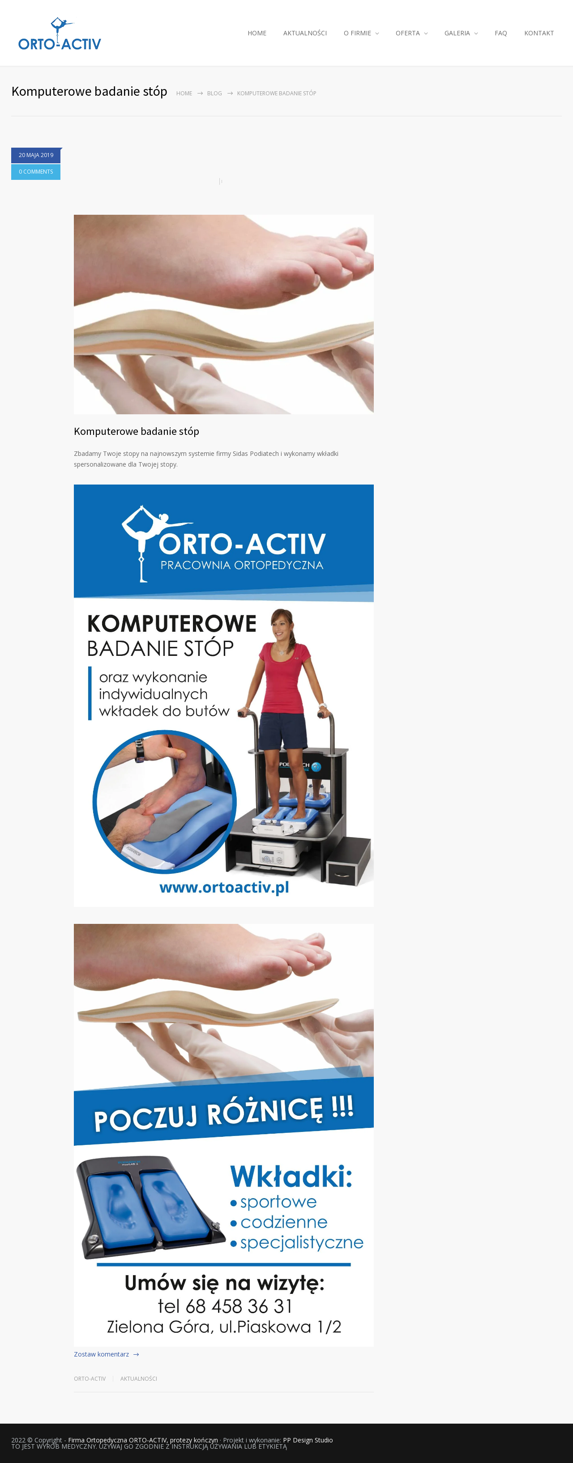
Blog (214, 93)
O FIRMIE (357, 33)
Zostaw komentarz (101, 1354)
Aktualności (138, 1378)
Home (184, 93)
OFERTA (408, 33)
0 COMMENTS (36, 171)
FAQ (501, 33)
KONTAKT (539, 33)
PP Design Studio (308, 1440)
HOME (257, 33)
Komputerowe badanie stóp (136, 431)
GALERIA (457, 33)
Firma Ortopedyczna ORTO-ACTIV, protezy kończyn (143, 1440)
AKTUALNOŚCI (305, 33)
